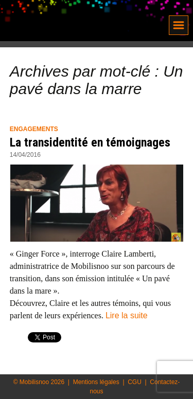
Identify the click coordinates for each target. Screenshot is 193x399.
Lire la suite (127, 315)
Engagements (34, 129)
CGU (135, 382)
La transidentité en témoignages (90, 142)
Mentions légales (96, 382)
